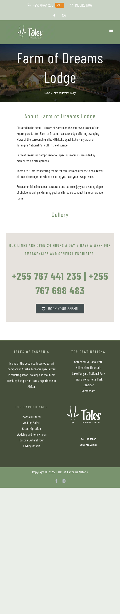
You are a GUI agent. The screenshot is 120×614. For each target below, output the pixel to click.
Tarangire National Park (88, 379)
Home (47, 93)
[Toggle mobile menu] (111, 30)
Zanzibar (88, 385)
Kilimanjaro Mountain (88, 367)
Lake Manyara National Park (88, 373)
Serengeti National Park (88, 362)
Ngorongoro (88, 391)
